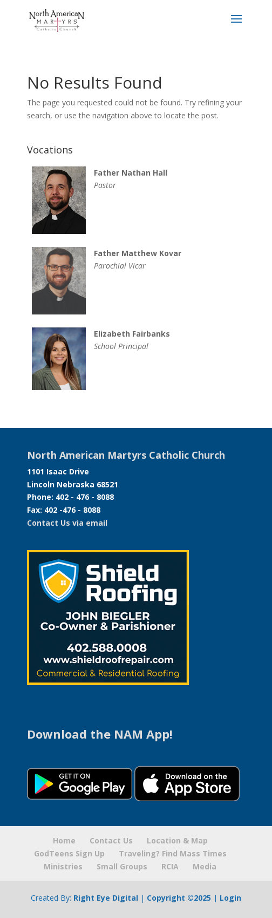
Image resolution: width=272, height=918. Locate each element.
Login (230, 898)
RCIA (170, 866)
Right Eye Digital (105, 898)
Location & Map (177, 840)
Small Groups (122, 866)
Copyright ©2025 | (183, 898)
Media (204, 866)
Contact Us (111, 840)
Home (64, 840)
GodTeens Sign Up (69, 853)
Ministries (63, 866)
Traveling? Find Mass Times (173, 853)
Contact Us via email (67, 523)
